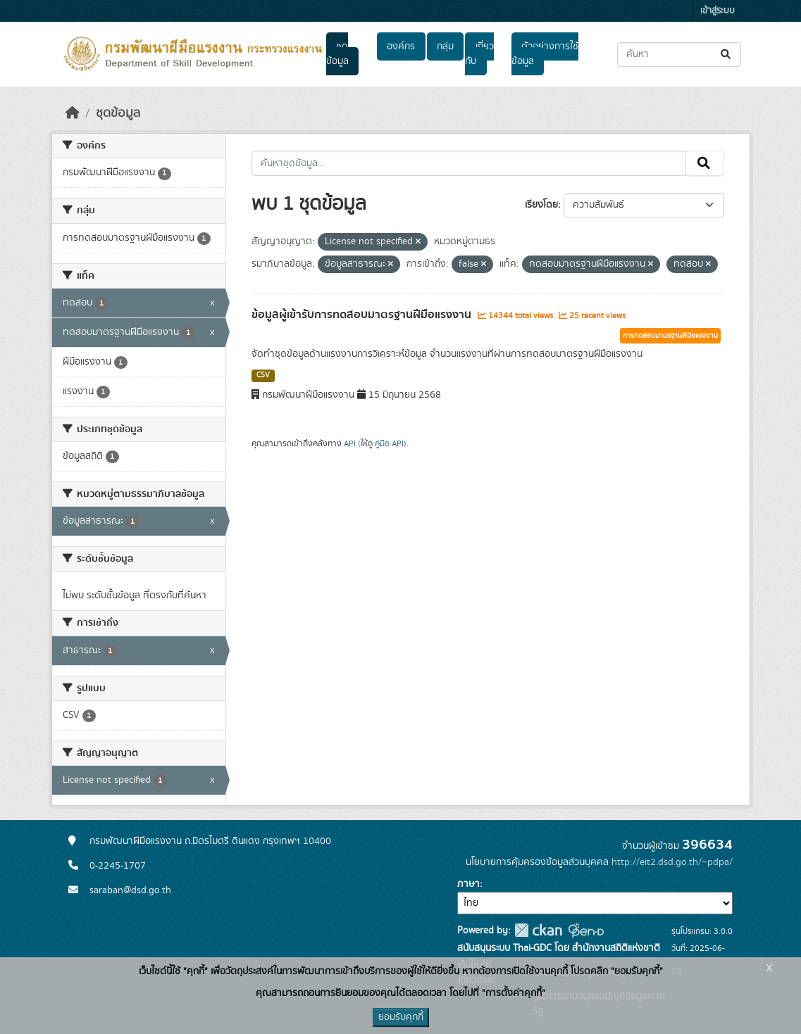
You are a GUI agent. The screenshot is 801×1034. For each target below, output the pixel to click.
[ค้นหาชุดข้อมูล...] (679, 54)
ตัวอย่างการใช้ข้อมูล (544, 53)
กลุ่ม (445, 46)
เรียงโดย (541, 205)
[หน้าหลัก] (73, 113)
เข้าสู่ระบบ (717, 11)
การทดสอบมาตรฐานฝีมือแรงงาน (670, 336)
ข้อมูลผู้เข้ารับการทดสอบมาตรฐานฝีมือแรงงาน (363, 314)
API (350, 443)
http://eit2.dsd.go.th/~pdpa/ (672, 862)
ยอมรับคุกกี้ (400, 1017)
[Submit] (727, 54)
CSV (263, 375)
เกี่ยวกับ (479, 53)
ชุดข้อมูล (337, 53)
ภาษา (468, 884)
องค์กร (401, 46)
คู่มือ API (389, 443)
